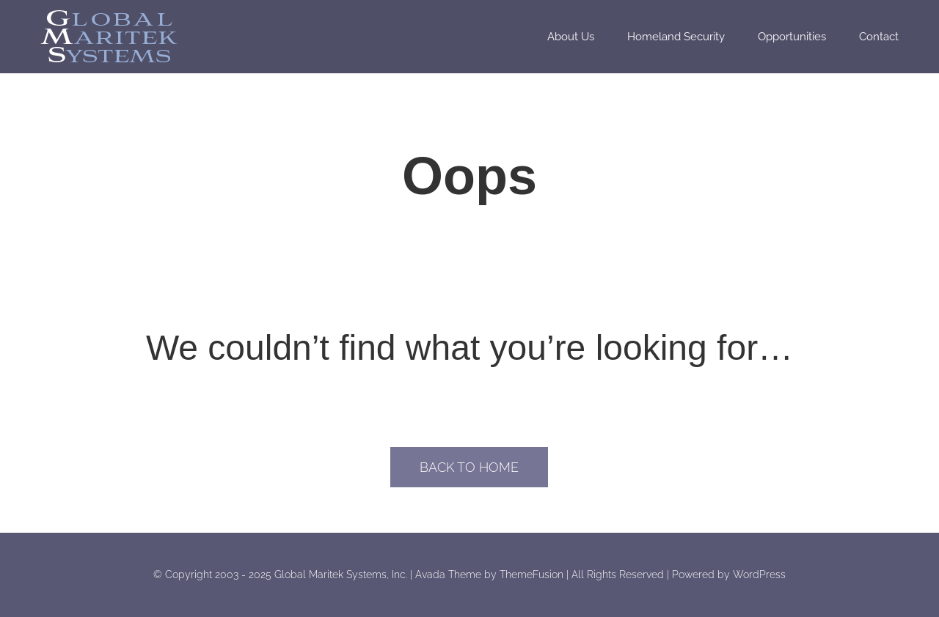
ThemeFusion (531, 574)
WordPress (759, 574)
